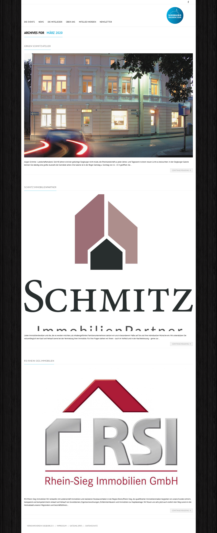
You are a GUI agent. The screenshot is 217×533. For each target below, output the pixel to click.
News (41, 22)
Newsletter (106, 22)
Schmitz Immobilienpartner (40, 187)
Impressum (62, 526)
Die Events (29, 22)
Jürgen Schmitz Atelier (37, 46)
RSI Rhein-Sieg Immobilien (39, 360)
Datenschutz (91, 526)
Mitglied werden (87, 22)
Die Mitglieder (55, 22)
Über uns (70, 22)
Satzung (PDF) (76, 526)
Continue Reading (181, 170)
